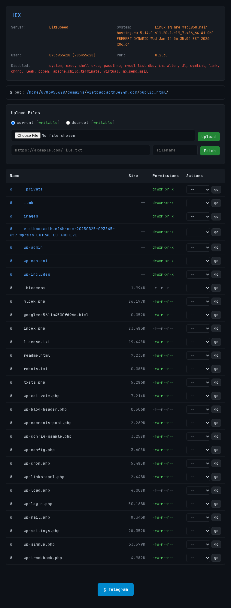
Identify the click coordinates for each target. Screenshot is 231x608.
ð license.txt (30, 341)
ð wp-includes (30, 274)
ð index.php (27, 328)
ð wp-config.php (32, 449)
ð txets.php (27, 382)
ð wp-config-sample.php (41, 436)
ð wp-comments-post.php (41, 422)
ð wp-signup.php (32, 544)
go (216, 189)
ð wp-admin (26, 247)
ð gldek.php (27, 301)
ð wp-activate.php (35, 395)
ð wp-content (29, 260)
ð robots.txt (29, 368)
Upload (209, 136)
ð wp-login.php (31, 503)
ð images (24, 216)
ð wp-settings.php (35, 530)
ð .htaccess (27, 287)
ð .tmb (21, 202)
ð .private (26, 189)
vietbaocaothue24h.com (112, 92)
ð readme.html (30, 355)
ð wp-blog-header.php (38, 409)
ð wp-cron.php (30, 463)
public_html (153, 92)
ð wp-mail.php (30, 517)
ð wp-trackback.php (36, 557)
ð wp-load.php (30, 490)
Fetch (210, 150)
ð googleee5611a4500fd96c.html (49, 314)
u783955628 (53, 92)
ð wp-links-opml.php (37, 476)
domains (76, 92)
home (34, 92)
